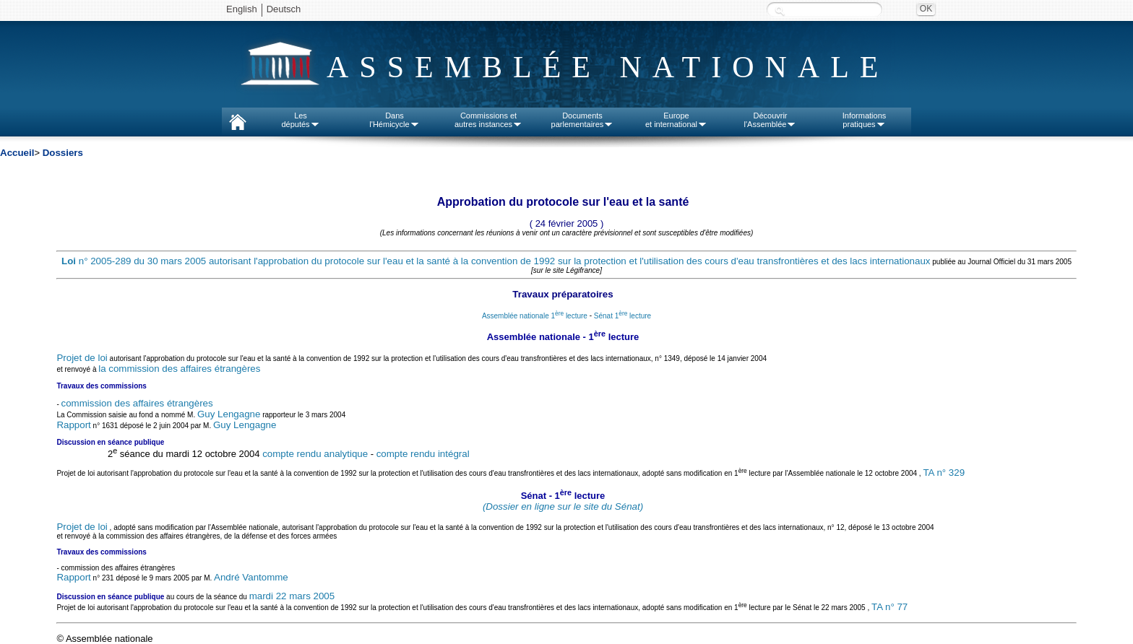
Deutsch (284, 9)
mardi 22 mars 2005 (292, 596)
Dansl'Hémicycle (394, 120)
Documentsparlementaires (582, 120)
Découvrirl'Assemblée (770, 120)
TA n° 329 (944, 472)
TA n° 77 (889, 607)
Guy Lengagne (228, 414)
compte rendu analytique (315, 453)
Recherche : (779, 10)
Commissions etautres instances (488, 120)
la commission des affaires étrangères (179, 368)
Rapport (73, 424)
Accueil (17, 152)
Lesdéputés (300, 120)
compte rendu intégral (423, 453)
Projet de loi (81, 357)
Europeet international (676, 120)
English (241, 9)
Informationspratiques (865, 120)
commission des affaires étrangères (137, 403)
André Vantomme (251, 577)
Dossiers (63, 152)
